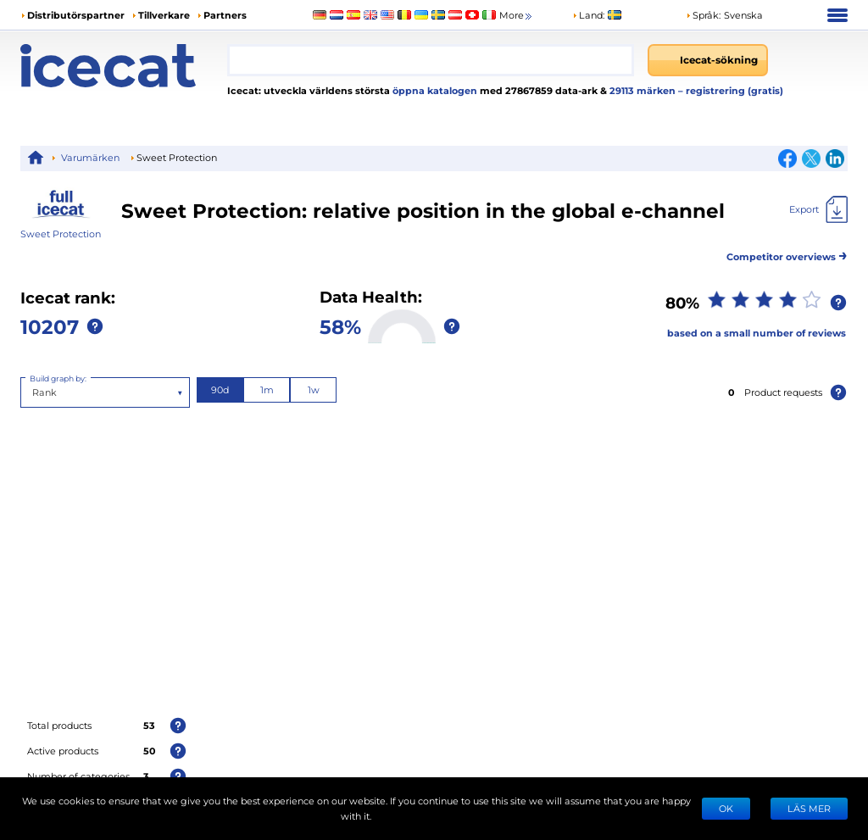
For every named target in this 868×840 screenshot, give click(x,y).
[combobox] (430, 60)
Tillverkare (164, 14)
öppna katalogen (433, 90)
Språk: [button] (703, 14)
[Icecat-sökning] (708, 60)
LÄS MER (809, 808)
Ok (726, 808)
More (516, 15)
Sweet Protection (60, 233)
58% (340, 326)
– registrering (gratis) (730, 90)
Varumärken (90, 157)
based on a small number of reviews (756, 332)
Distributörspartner (76, 14)
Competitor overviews (787, 254)
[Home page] (123, 65)
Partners (225, 14)
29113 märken (643, 90)
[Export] (818, 209)
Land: (588, 14)
